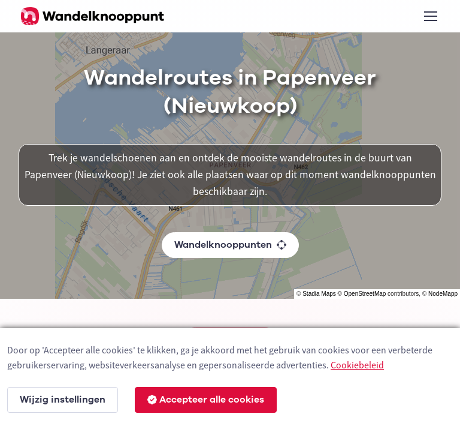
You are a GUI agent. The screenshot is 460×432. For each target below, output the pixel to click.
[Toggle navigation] (430, 16)
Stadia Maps (319, 293)
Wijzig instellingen (62, 399)
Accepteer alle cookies (205, 399)
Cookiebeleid (357, 365)
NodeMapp (443, 293)
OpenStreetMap (365, 293)
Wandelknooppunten (230, 244)
